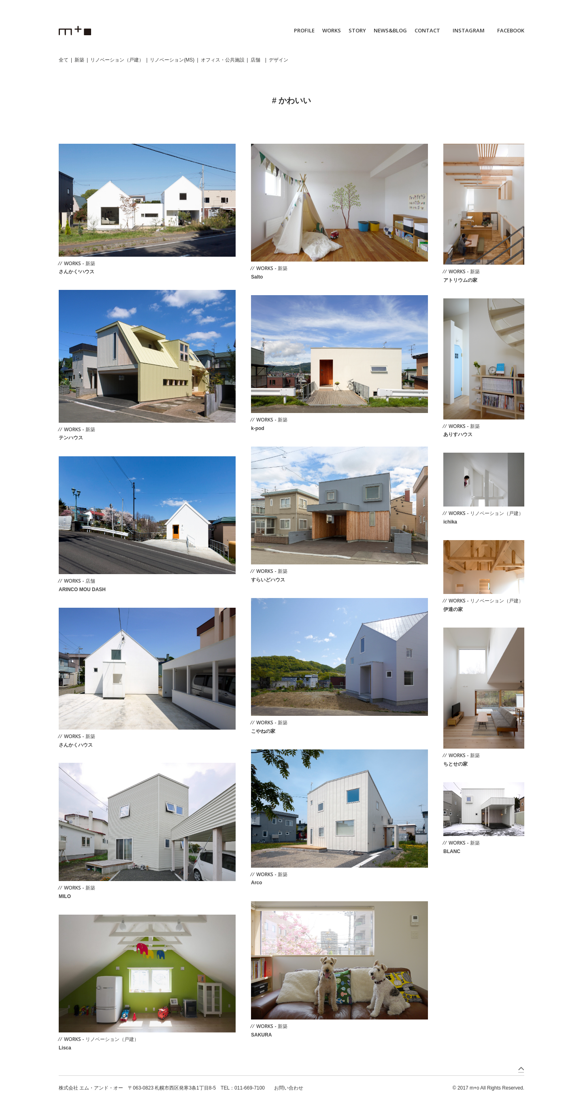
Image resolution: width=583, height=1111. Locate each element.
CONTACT (427, 30)
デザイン (278, 60)
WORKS (331, 30)
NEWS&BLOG (390, 30)
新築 (79, 60)
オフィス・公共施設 (223, 60)
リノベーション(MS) (172, 60)
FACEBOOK (510, 30)
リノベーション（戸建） (117, 60)
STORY (357, 30)
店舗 (255, 60)
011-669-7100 (249, 1088)
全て (63, 60)
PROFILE (304, 30)
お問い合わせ (288, 1088)
